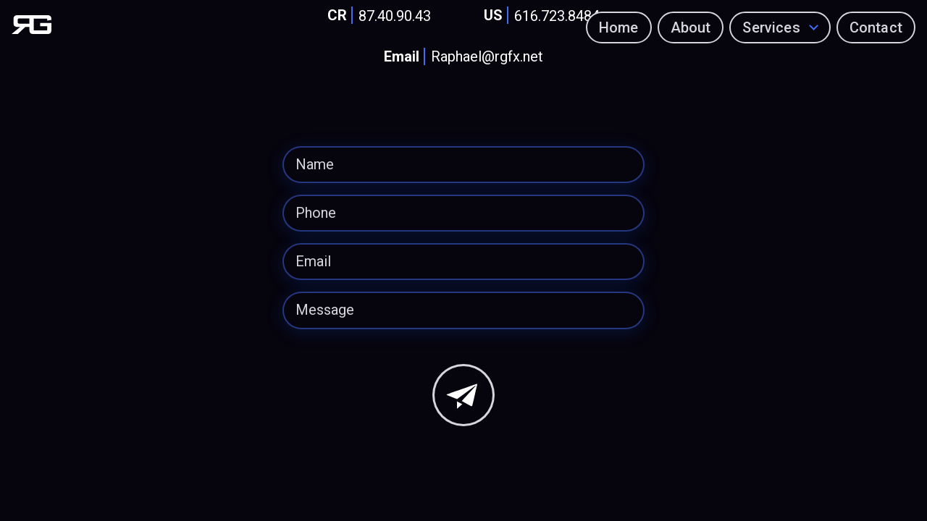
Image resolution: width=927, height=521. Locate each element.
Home (619, 27)
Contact (876, 27)
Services (771, 27)
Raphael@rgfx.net (460, 57)
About (691, 27)
